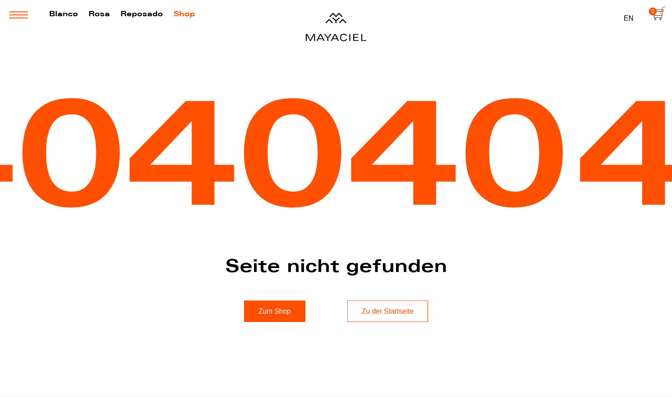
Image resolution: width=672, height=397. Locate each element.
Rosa (99, 14)
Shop (184, 14)
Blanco (63, 14)
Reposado (141, 14)
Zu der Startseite (388, 311)
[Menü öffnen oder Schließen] (19, 15)
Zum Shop (274, 311)
